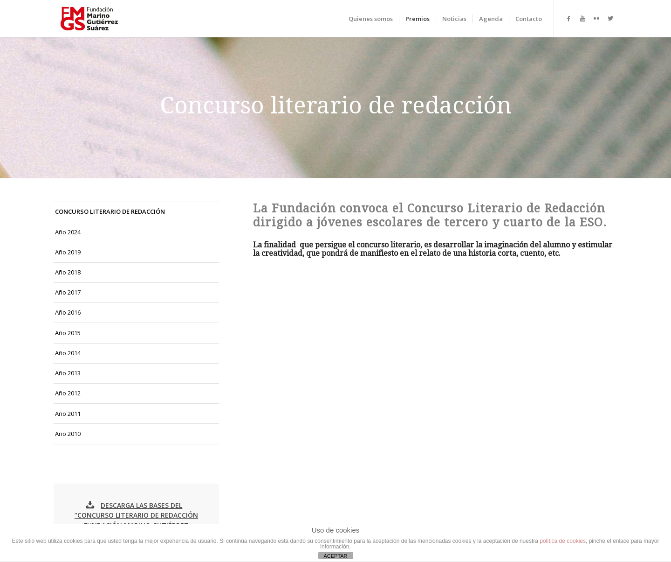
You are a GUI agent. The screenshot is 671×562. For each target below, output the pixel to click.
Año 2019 (68, 252)
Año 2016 (68, 312)
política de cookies (563, 541)
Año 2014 (68, 353)
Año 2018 (68, 272)
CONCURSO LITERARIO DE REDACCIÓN (110, 211)
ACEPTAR (335, 556)
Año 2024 (68, 232)
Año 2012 (68, 393)
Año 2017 (68, 292)
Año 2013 (68, 373)
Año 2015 (68, 333)
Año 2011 (68, 413)
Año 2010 (68, 433)
